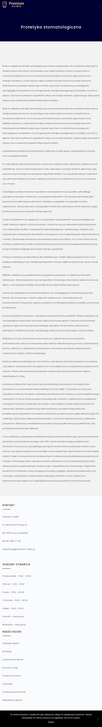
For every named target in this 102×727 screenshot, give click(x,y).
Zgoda (51, 722)
